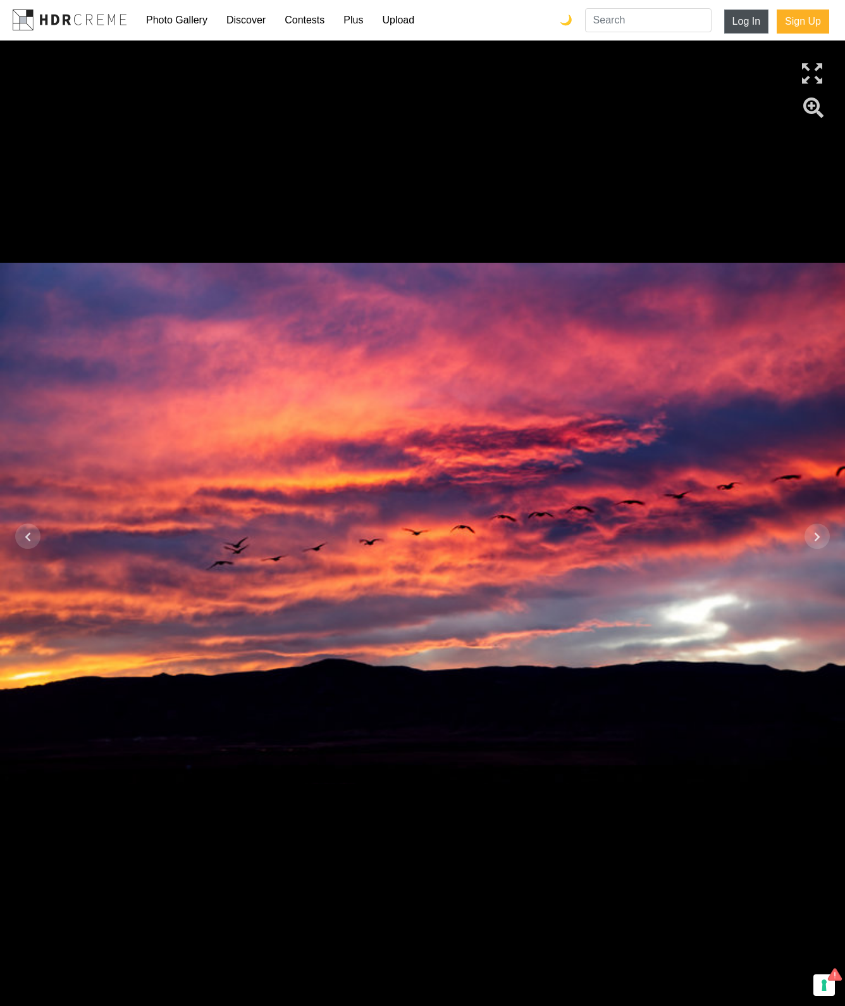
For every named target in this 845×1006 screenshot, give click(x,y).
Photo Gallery (176, 20)
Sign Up (803, 21)
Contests (304, 20)
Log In (746, 21)
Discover (246, 20)
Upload (398, 20)
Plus (353, 20)
